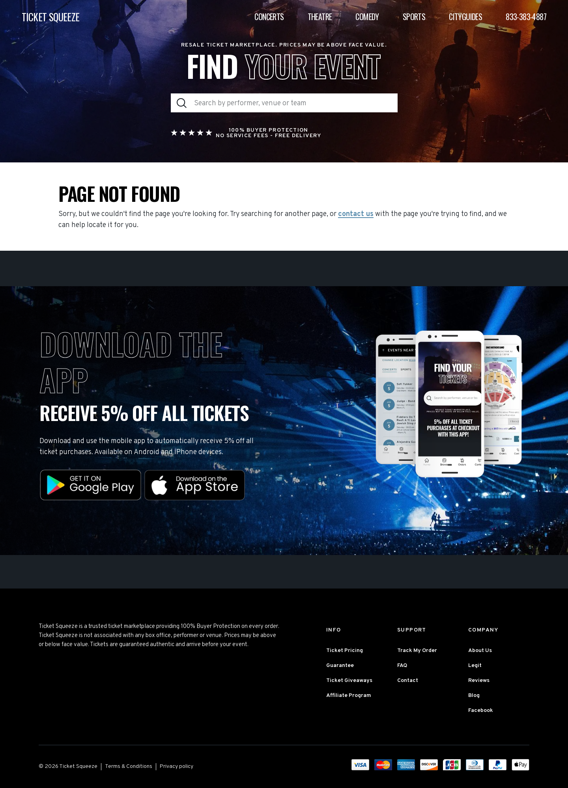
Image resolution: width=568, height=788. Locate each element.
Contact (407, 680)
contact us (356, 214)
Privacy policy (176, 766)
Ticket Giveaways (349, 680)
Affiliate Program (348, 695)
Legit (475, 665)
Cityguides (465, 16)
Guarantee (340, 665)
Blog (474, 695)
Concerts (269, 16)
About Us (480, 650)
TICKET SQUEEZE (51, 17)
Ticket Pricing (344, 650)
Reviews (479, 680)
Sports (414, 16)
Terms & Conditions (128, 766)
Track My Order (417, 650)
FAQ (402, 665)
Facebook (480, 710)
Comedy (367, 16)
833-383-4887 (526, 16)
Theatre (320, 16)
